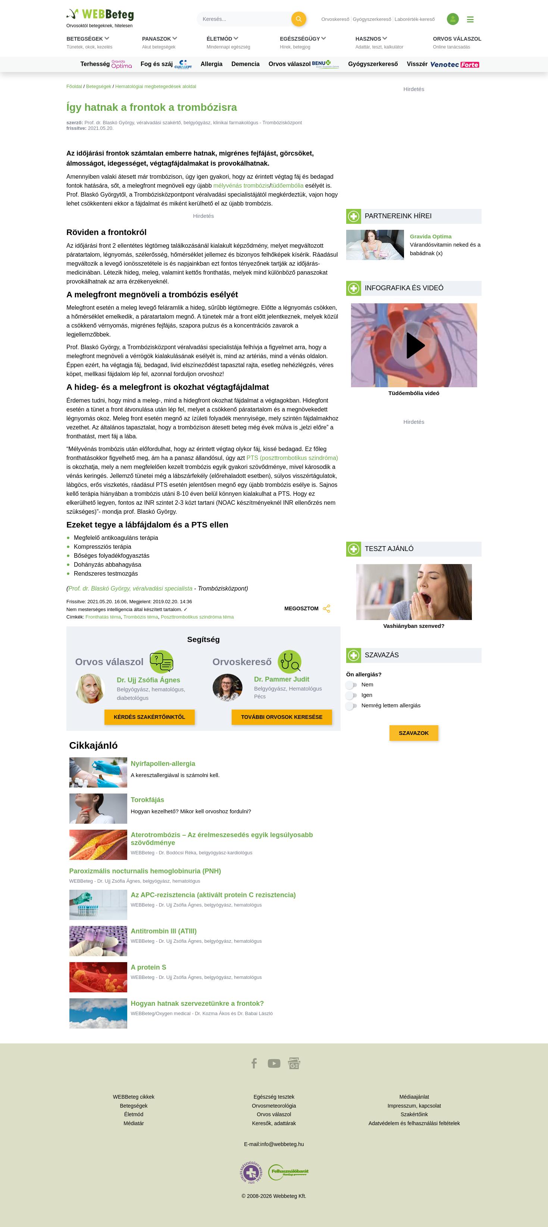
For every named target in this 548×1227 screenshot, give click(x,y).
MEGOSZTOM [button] (307, 609)
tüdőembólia (287, 185)
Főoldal (74, 86)
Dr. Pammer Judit (281, 679)
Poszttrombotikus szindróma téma (197, 617)
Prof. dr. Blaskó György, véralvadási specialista (130, 588)
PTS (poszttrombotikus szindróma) (292, 458)
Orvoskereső (335, 19)
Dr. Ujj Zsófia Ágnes (148, 680)
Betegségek (99, 86)
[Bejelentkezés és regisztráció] (453, 19)
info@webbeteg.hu (282, 1144)
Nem (367, 684)
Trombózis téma (140, 617)
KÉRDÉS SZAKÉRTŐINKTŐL (149, 717)
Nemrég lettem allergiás (390, 705)
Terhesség (106, 64)
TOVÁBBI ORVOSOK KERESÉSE (281, 717)
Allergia (212, 64)
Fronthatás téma (103, 617)
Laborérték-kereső (415, 19)
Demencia (245, 64)
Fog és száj (166, 64)
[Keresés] (248, 19)
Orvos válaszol (304, 64)
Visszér (444, 64)
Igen (366, 695)
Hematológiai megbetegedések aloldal (155, 86)
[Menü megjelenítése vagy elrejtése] (470, 19)
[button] (90, 44)
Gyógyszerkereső (372, 19)
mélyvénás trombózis (241, 185)
